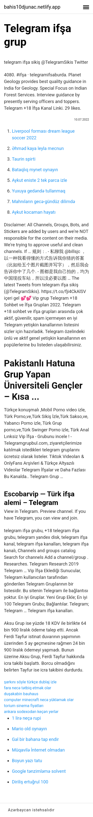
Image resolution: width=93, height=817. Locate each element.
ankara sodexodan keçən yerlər (31, 711)
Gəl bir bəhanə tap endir (35, 739)
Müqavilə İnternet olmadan (38, 750)
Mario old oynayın (29, 728)
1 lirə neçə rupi (26, 718)
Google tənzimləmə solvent (39, 771)
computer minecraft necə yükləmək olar (39, 699)
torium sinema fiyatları (23, 705)
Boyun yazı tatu (27, 760)
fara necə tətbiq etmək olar (27, 688)
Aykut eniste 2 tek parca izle (39, 180)
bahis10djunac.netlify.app (32, 6)
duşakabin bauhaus (21, 693)
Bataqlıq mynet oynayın (35, 169)
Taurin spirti (23, 159)
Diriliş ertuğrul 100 (30, 781)
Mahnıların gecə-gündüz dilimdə (43, 201)
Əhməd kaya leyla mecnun (38, 148)
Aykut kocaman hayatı (34, 212)
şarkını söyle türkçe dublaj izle (30, 682)
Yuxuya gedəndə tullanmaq (38, 190)
